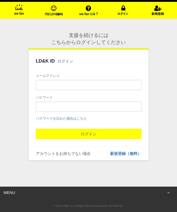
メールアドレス (48, 76)
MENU (87, 193)
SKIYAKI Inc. (116, 205)
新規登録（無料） (125, 153)
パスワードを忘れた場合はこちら (61, 118)
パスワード (44, 97)
